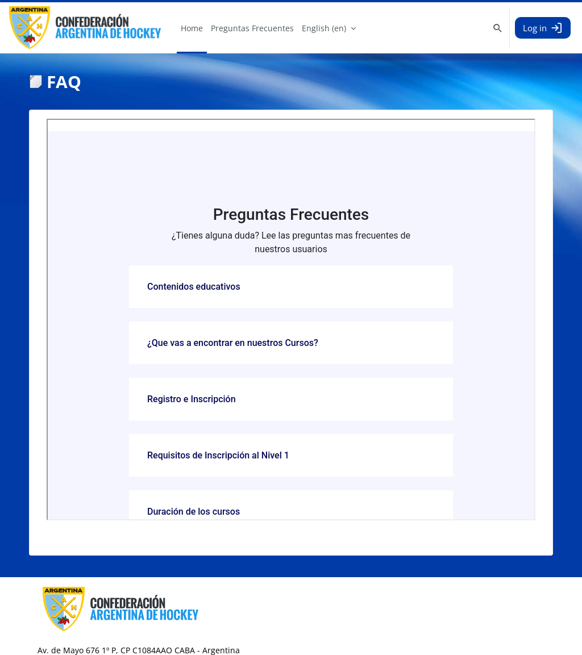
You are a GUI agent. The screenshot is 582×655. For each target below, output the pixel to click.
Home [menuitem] (192, 28)
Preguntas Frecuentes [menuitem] (252, 28)
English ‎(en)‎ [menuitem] (324, 28)
